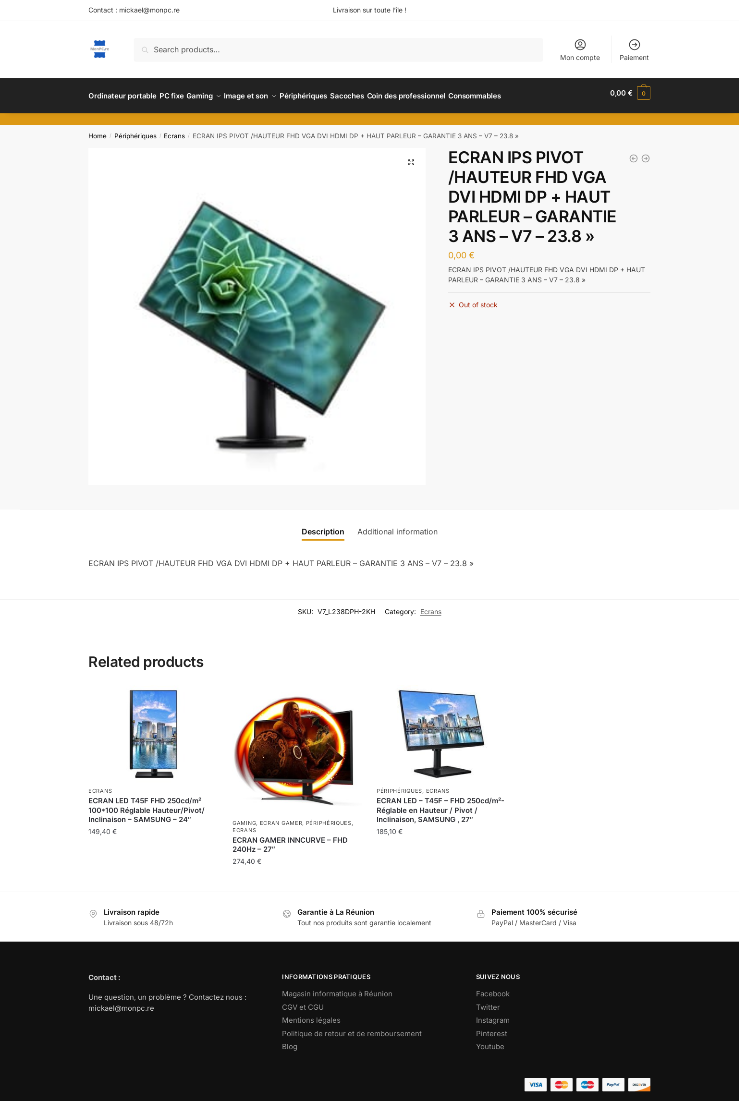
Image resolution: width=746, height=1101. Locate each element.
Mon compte (580, 49)
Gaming (244, 817)
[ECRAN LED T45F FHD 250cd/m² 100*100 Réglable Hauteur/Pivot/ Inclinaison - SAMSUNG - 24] (633, 152)
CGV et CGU (303, 1001)
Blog (289, 1040)
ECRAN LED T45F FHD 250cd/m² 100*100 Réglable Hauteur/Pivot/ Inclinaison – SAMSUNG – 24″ (146, 804)
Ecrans (174, 130)
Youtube (490, 1040)
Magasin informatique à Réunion (337, 987)
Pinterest (491, 1027)
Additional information (397, 526)
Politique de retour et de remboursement (352, 1027)
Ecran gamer (281, 817)
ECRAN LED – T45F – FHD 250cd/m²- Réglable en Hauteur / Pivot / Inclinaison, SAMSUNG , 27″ (440, 804)
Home (97, 130)
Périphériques (135, 130)
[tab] (323, 526)
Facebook (493, 987)
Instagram (493, 1014)
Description (323, 526)
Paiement (634, 49)
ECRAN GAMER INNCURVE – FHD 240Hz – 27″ (290, 839)
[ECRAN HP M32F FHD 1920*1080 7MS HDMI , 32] (645, 152)
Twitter (488, 1001)
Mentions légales (311, 1014)
